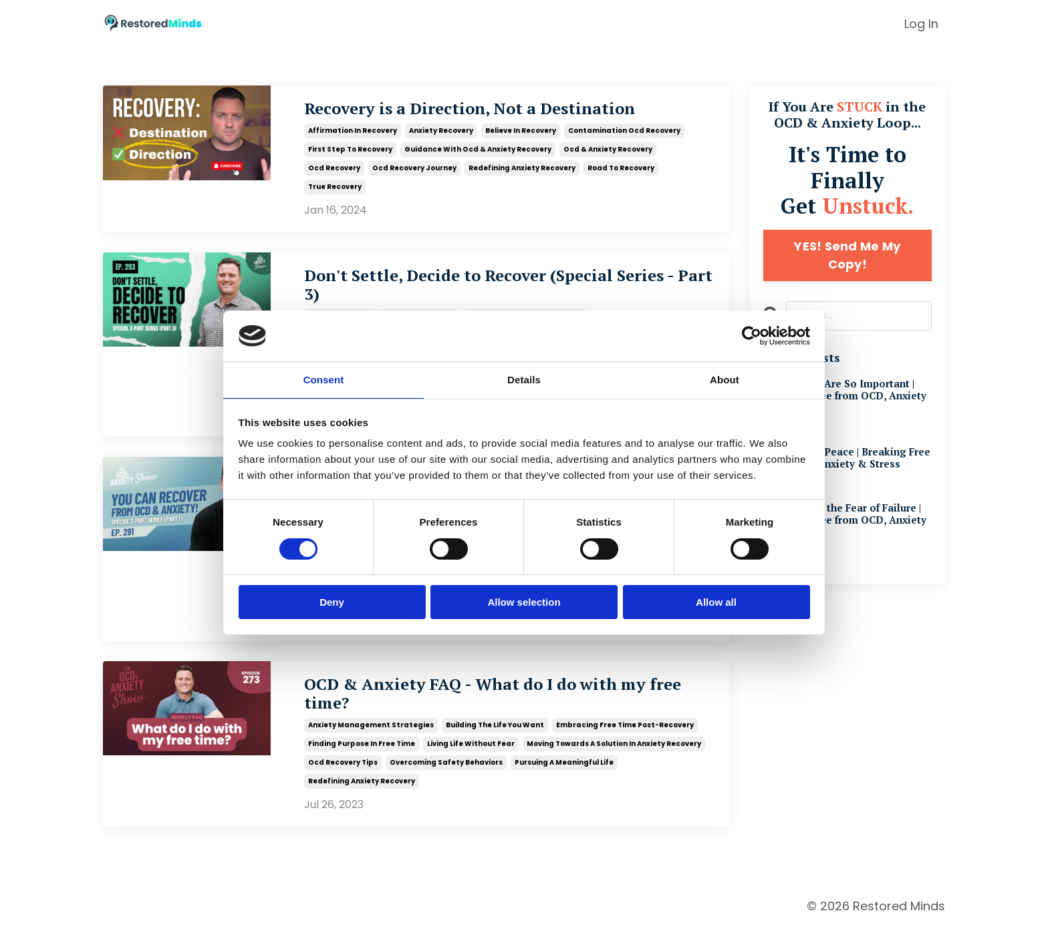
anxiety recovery (441, 132)
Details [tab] (524, 379)
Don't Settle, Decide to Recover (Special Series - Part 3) (484, 289)
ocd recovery (334, 169)
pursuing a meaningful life (564, 777)
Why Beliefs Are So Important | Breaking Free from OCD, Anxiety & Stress (843, 397)
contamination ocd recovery (624, 132)
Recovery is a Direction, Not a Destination (497, 110)
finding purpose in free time (361, 758)
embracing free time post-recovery (625, 740)
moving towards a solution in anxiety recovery (614, 758)
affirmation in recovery (352, 132)
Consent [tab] (323, 379)
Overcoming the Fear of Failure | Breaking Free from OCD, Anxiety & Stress (846, 526)
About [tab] (724, 379)
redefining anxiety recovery (522, 169)
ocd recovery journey (414, 169)
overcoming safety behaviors (446, 777)
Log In (921, 23)
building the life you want (495, 740)
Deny (331, 602)
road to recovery (620, 169)
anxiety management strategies (371, 740)
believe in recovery (520, 132)
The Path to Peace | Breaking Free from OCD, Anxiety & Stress (847, 461)
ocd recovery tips (343, 777)
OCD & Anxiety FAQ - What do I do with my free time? (504, 707)
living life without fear (471, 758)
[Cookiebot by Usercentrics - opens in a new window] (751, 335)
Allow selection (523, 602)
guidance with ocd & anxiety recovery (477, 151)
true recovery (335, 188)
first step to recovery (350, 151)
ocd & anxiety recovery (607, 151)
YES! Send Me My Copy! (847, 255)
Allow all (716, 602)
